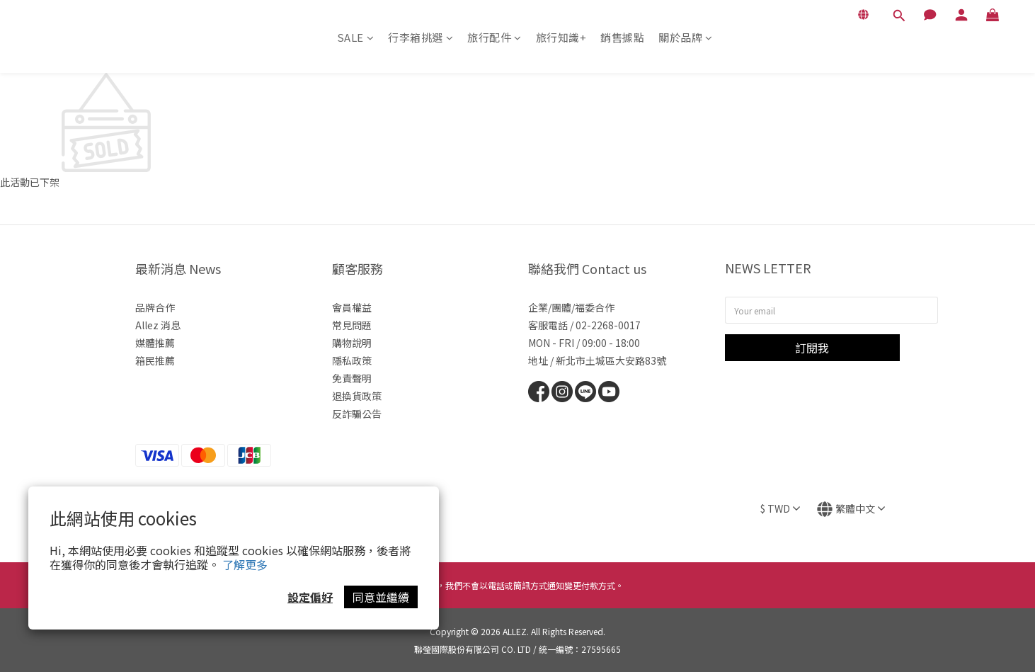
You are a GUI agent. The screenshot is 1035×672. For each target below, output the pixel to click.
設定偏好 (310, 596)
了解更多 (245, 564)
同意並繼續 (381, 596)
